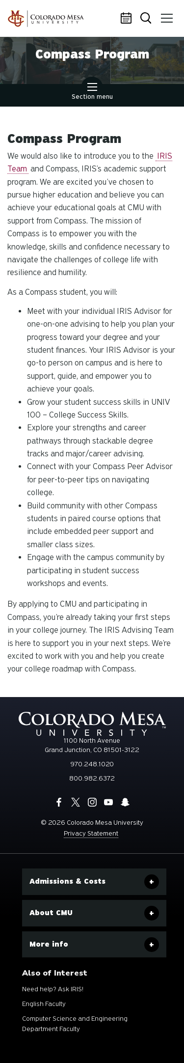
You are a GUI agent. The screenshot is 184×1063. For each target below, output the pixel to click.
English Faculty (44, 1004)
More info (48, 944)
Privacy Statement (91, 833)
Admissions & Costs (67, 881)
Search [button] (146, 18)
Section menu (92, 92)
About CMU (51, 912)
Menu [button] (165, 14)
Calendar (127, 18)
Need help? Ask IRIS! (52, 989)
